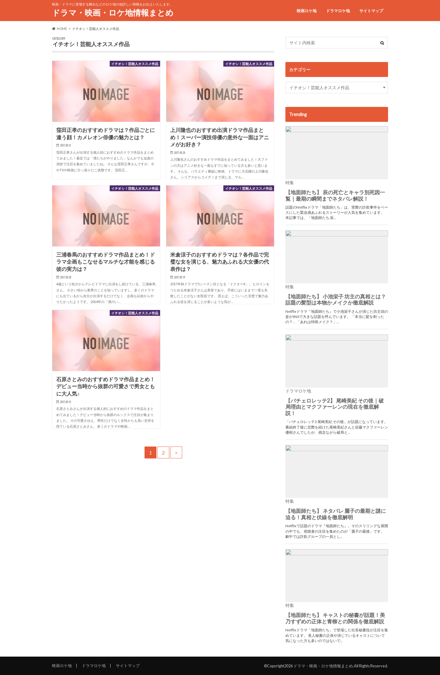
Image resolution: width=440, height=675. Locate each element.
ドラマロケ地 (338, 10)
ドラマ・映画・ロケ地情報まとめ (113, 12)
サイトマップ (371, 10)
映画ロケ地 (307, 10)
